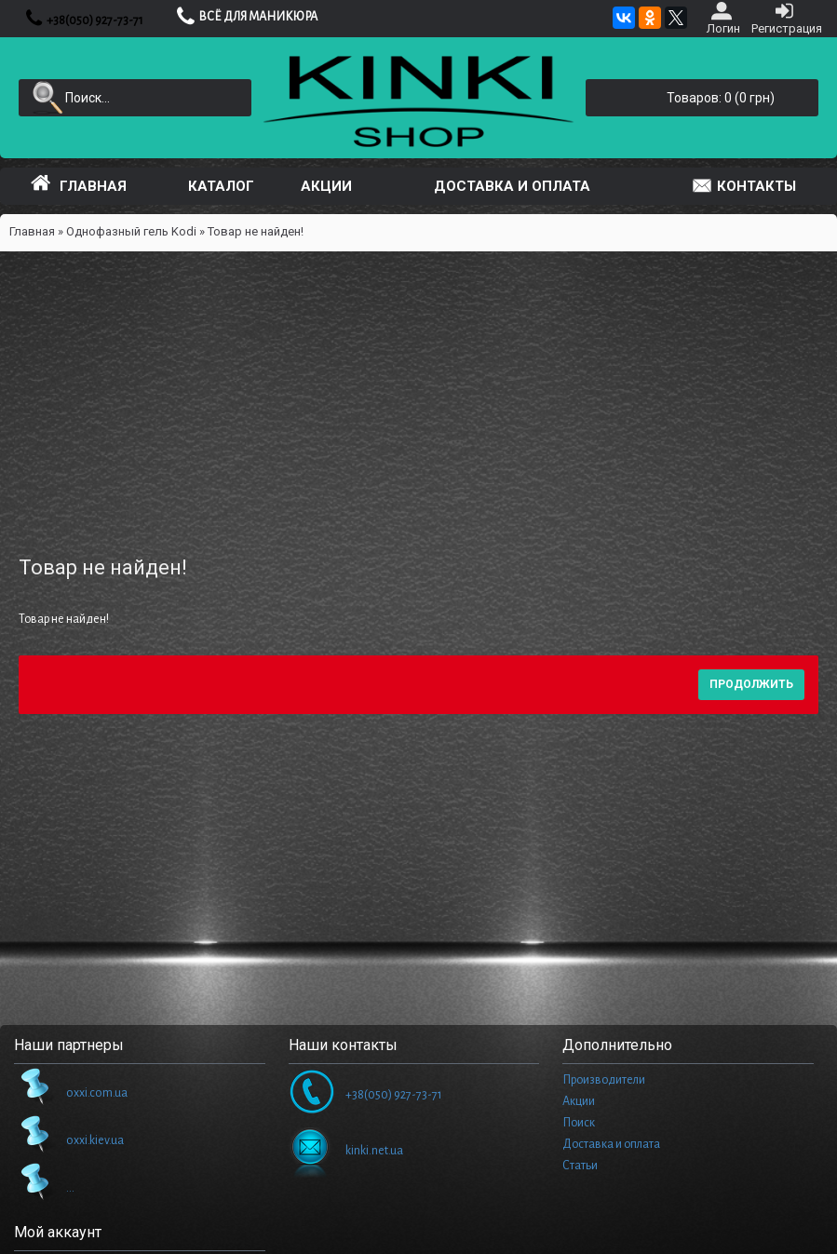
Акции (578, 1101)
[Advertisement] (418, 391)
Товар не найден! (256, 231)
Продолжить (751, 684)
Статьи (580, 1165)
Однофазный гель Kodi (131, 231)
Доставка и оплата (611, 1144)
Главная (32, 231)
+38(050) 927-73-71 (365, 1094)
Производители (603, 1079)
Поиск (578, 1122)
